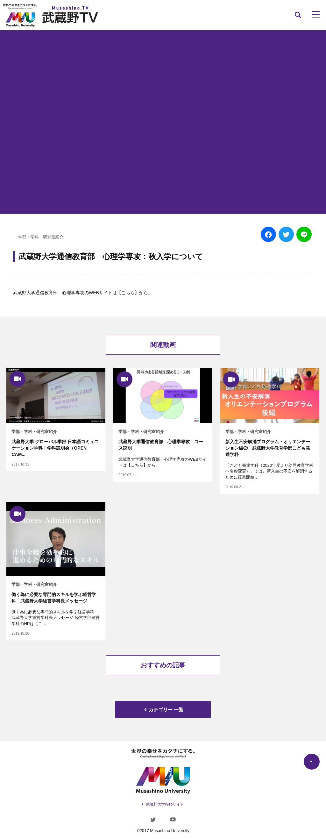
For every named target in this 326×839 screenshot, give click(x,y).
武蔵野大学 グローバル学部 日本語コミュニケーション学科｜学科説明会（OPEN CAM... (55, 448)
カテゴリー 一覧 (163, 709)
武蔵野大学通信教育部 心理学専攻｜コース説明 (160, 445)
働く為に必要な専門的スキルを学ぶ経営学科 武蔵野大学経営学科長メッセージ (53, 597)
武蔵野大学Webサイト (165, 804)
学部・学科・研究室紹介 (41, 237)
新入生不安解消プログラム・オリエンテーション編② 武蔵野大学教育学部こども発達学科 (267, 448)
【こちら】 (128, 292)
